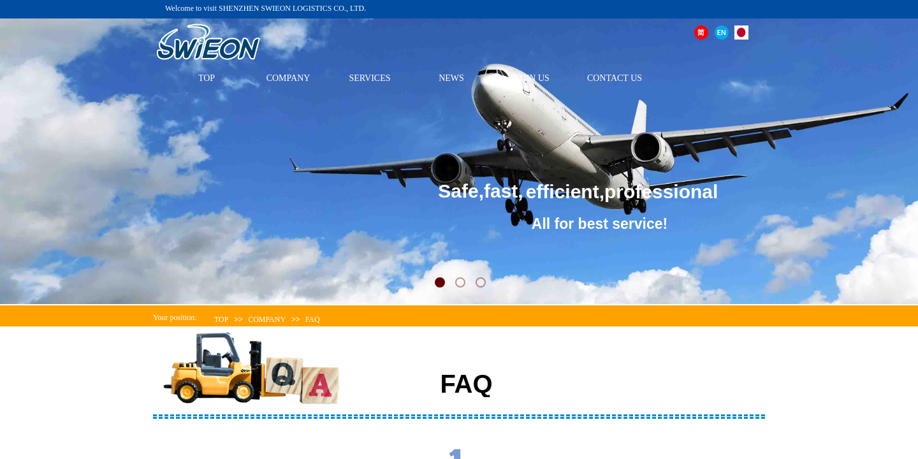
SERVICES (369, 78)
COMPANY (288, 78)
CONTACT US (614, 78)
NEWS (451, 78)
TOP (206, 78)
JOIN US (533, 78)
